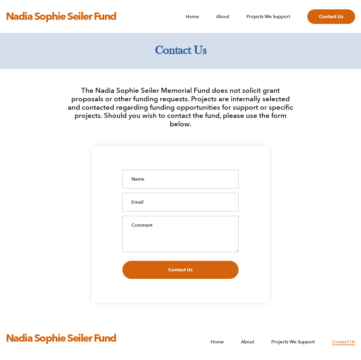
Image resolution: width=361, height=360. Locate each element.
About (222, 17)
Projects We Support (268, 17)
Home (192, 17)
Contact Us (331, 16)
